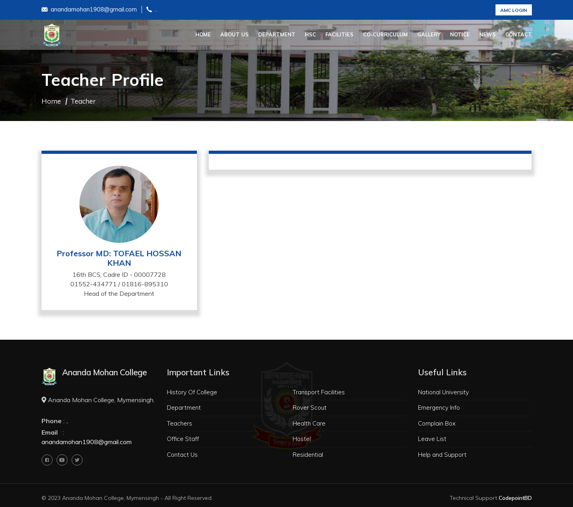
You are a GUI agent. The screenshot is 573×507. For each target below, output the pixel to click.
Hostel (302, 439)
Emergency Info (439, 407)
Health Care (309, 423)
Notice (460, 34)
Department (276, 34)
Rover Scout (310, 407)
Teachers (179, 423)
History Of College (192, 392)
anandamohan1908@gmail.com (89, 10)
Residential (308, 454)
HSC (310, 34)
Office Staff (183, 439)
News (487, 34)
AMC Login (513, 10)
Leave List (432, 439)
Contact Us (182, 454)
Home (203, 34)
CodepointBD (515, 497)
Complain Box (437, 423)
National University (443, 392)
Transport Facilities (319, 392)
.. (151, 10)
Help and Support (442, 454)
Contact (518, 34)
